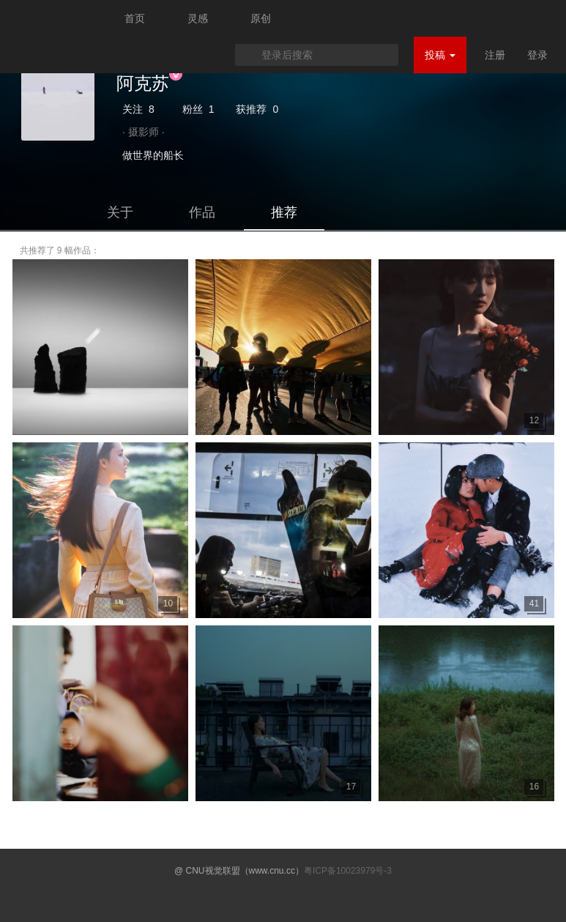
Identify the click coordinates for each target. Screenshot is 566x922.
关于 (120, 212)
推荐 (284, 212)
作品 (202, 212)
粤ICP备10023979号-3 (348, 871)
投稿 (440, 55)
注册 (495, 55)
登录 (537, 55)
